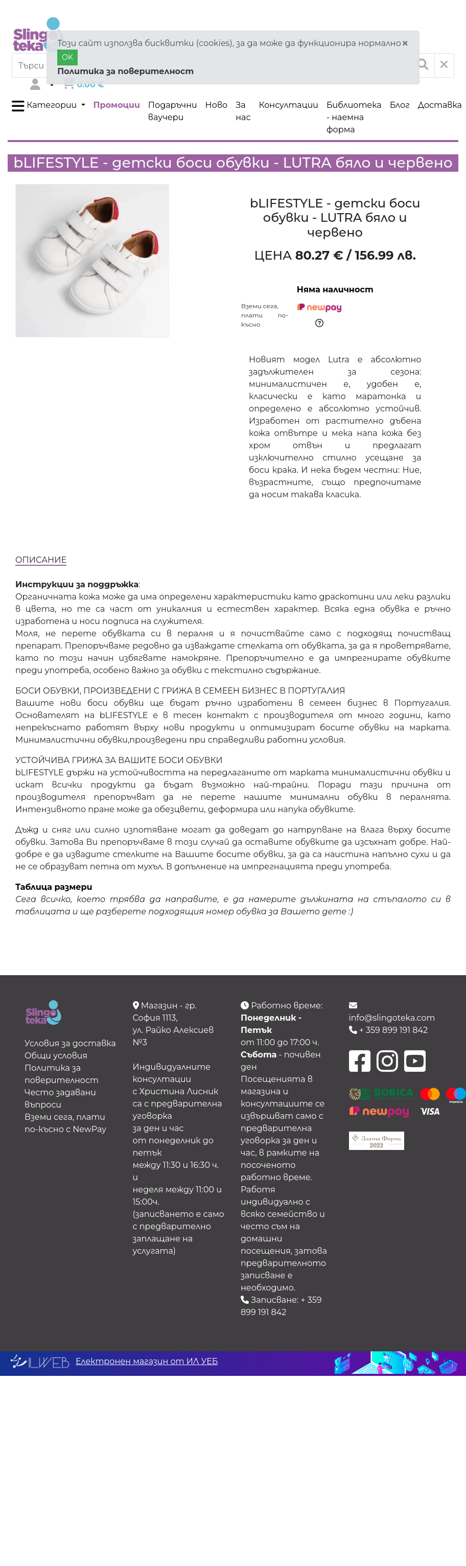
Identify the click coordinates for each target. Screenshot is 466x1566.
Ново (216, 105)
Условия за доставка (70, 1043)
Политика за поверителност (125, 71)
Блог (400, 105)
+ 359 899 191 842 (388, 1030)
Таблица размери (53, 887)
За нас (243, 111)
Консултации (288, 105)
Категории (45, 106)
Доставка (440, 105)
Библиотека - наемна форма (354, 117)
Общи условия (56, 1056)
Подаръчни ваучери (172, 111)
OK (67, 57)
